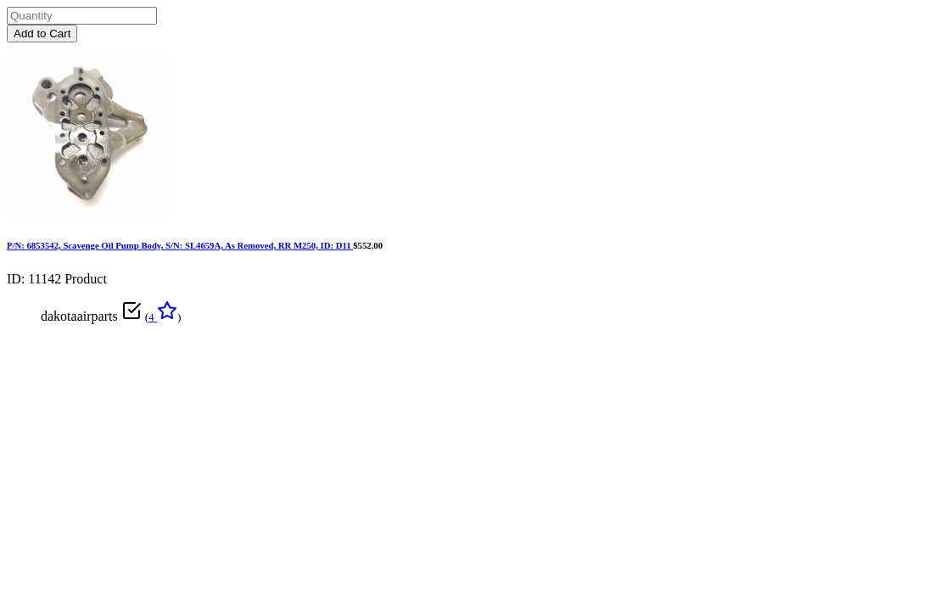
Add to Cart (42, 33)
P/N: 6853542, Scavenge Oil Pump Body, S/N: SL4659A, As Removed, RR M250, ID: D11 (180, 245)
